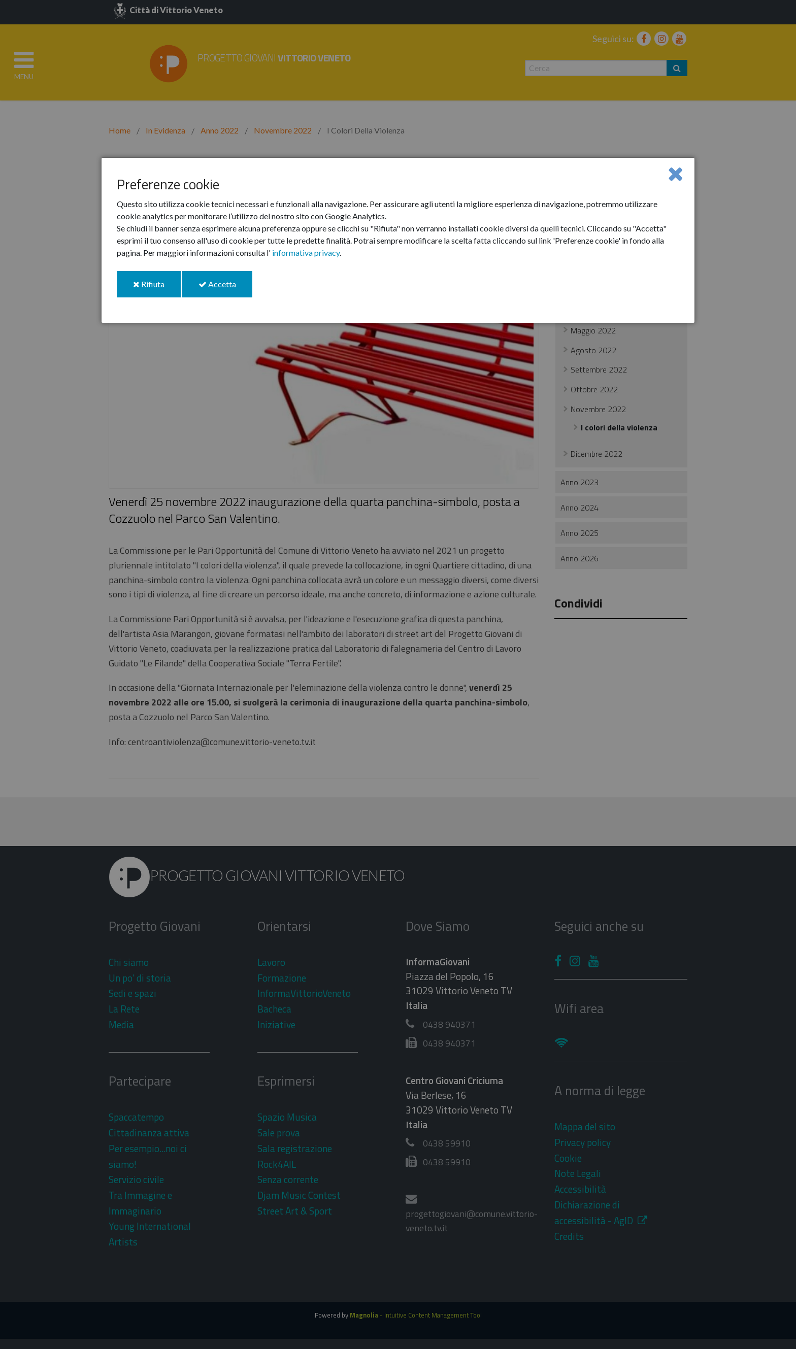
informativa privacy (306, 252)
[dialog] (398, 240)
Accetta (225, 288)
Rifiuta (157, 288)
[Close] (675, 173)
